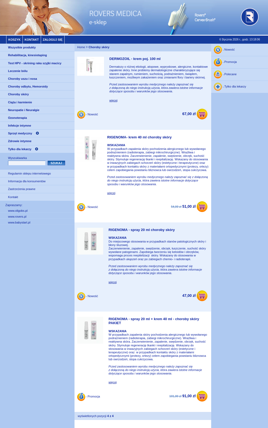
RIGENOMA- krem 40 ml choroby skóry (139, 137)
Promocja (230, 62)
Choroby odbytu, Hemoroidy (28, 86)
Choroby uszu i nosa (22, 78)
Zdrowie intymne (19, 141)
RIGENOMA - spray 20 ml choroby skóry (142, 230)
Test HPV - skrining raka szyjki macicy (34, 63)
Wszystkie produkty (22, 47)
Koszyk (14, 39)
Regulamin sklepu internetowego (29, 173)
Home (81, 47)
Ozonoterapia (17, 117)
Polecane (230, 74)
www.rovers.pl (17, 216)
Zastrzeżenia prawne (21, 189)
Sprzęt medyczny (20, 133)
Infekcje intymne (19, 125)
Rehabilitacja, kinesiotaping (27, 55)
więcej (113, 100)
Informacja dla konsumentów (27, 181)
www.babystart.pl (19, 222)
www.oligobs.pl (18, 210)
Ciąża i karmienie (20, 102)
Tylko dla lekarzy (19, 149)
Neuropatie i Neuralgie (23, 110)
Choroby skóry (18, 94)
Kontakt (32, 39)
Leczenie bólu (18, 71)
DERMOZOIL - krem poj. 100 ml (135, 59)
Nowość (229, 49)
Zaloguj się (52, 39)
